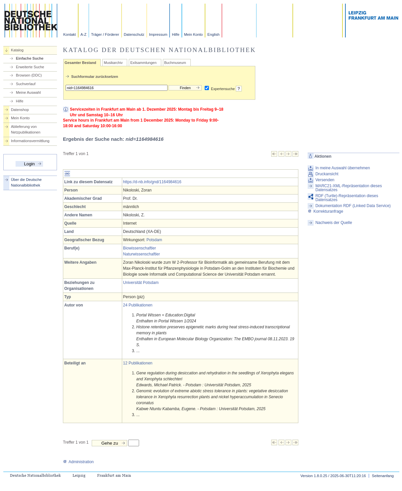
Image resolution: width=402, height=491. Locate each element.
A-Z (83, 34)
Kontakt (69, 34)
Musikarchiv (113, 63)
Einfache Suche (29, 58)
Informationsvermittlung (30, 141)
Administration (78, 462)
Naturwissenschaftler (141, 254)
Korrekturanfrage (325, 211)
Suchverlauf (25, 84)
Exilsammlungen (143, 63)
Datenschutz (134, 34)
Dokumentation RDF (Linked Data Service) (352, 205)
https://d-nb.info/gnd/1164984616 (152, 182)
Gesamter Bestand (80, 63)
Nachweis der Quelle (333, 222)
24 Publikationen (138, 305)
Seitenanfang (383, 476)
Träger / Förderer (105, 34)
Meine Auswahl (28, 92)
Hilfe (175, 34)
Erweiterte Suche (30, 67)
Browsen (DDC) (29, 75)
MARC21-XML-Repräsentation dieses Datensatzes (348, 188)
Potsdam (154, 240)
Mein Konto (193, 34)
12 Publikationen (138, 363)
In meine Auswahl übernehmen (342, 168)
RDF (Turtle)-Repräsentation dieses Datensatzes (346, 197)
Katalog (17, 50)
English (213, 34)
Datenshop (20, 110)
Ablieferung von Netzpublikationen (25, 129)
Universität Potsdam (141, 282)
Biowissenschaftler (139, 248)
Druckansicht (326, 174)
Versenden (324, 180)
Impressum (158, 34)
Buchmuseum (175, 63)
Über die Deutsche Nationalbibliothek (26, 182)
